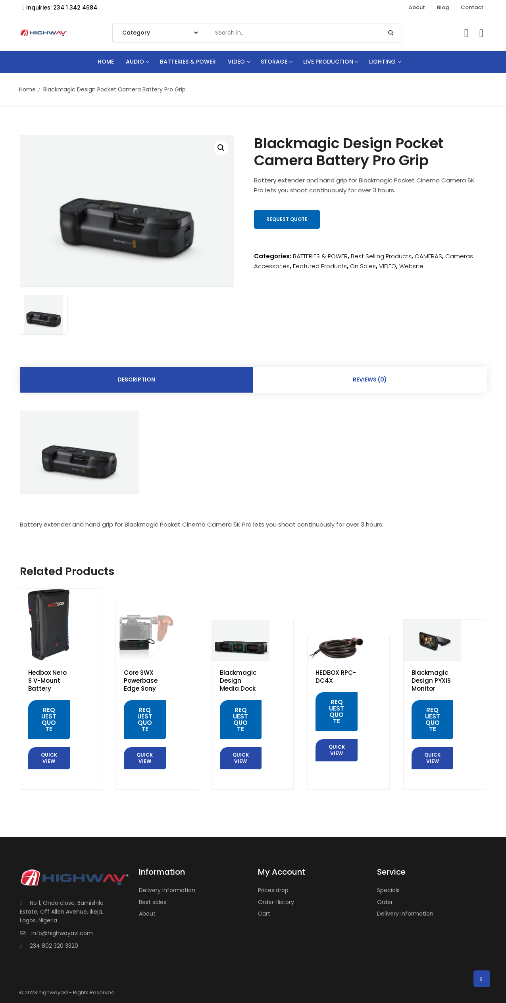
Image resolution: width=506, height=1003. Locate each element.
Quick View (49, 758)
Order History (276, 902)
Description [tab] (136, 379)
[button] (221, 148)
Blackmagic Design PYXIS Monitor (431, 681)
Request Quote (287, 219)
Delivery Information (167, 890)
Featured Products (320, 266)
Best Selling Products (381, 256)
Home (27, 89)
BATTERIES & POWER (320, 256)
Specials (388, 890)
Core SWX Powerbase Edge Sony (141, 681)
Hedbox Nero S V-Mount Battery (47, 681)
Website (411, 266)
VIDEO (387, 266)
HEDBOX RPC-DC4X (336, 677)
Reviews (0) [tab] (370, 379)
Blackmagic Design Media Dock (238, 681)
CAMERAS (428, 256)
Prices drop (273, 890)
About (147, 914)
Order (385, 902)
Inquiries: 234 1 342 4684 (60, 8)
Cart (264, 914)
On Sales (363, 266)
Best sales (152, 902)
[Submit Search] (391, 33)
